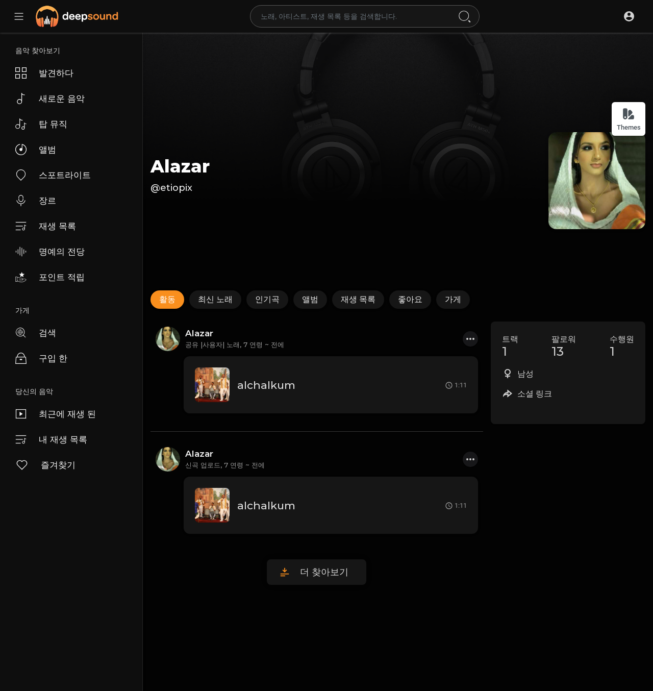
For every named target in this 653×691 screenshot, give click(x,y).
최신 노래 (215, 299)
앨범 (35, 149)
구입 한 (41, 358)
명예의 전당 (50, 251)
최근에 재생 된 (55, 413)
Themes (629, 119)
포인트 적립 (50, 277)
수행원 (622, 346)
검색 (35, 332)
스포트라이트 (53, 175)
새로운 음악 (50, 98)
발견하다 (44, 73)
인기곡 (267, 299)
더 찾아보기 (324, 572)
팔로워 (563, 346)
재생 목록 (45, 226)
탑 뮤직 (41, 124)
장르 (35, 200)
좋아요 (410, 299)
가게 (453, 299)
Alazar (180, 166)
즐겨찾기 (45, 465)
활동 (167, 299)
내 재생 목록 (51, 439)
